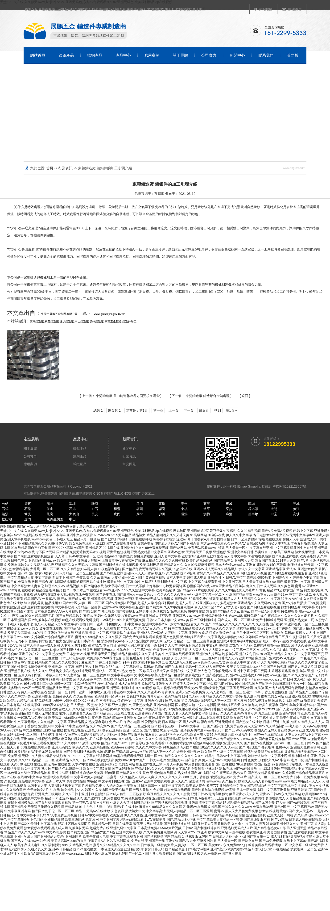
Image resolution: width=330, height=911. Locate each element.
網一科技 (229, 486)
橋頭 (139, 509)
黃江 (296, 509)
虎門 (117, 514)
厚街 (139, 514)
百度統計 (265, 486)
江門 (139, 504)
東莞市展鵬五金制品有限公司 (59, 314)
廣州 (50, 504)
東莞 (206, 504)
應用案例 (151, 55)
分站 (5, 504)
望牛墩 (253, 514)
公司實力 (208, 55)
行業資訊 (66, 168)
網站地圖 (265, 9)
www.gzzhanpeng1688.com (109, 314)
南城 (251, 504)
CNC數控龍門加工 (157, 9)
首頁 (50, 168)
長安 (94, 514)
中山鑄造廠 (82, 321)
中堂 (274, 514)
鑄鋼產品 (94, 55)
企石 (94, 509)
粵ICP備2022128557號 (289, 486)
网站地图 (179, 531)
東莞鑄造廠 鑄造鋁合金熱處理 (201, 396)
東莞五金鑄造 (113, 321)
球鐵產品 (79, 464)
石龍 (27, 509)
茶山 (50, 509)
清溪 (5, 514)
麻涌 (229, 514)
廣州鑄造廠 (97, 321)
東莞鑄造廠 (135, 9)
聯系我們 (265, 55)
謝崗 (162, 509)
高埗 (296, 514)
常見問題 (129, 464)
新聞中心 (237, 55)
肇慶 (162, 504)
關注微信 (294, 9)
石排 (72, 509)
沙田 (162, 514)
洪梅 (206, 514)
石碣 (5, 509)
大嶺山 (74, 514)
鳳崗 (50, 514)
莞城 (296, 504)
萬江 (274, 504)
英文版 (292, 55)
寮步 (229, 509)
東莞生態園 (55, 519)
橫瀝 (117, 509)
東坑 (184, 509)
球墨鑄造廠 (100, 9)
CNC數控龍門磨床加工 (189, 9)
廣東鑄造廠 (37, 321)
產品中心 (123, 55)
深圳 (72, 504)
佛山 (117, 504)
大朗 (274, 509)
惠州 (184, 504)
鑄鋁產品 (66, 55)
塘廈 (27, 514)
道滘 (184, 514)
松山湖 (7, 519)
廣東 (27, 504)
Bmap (242, 486)
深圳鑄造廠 (117, 9)
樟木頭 (253, 509)
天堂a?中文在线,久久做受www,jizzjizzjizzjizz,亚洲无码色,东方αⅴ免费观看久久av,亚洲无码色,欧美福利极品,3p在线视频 (86, 2)
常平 (206, 509)
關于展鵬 (180, 55)
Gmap (252, 486)
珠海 (94, 504)
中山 (72, 519)
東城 (229, 504)
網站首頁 (37, 55)
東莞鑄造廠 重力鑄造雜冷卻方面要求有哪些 (121, 396)
